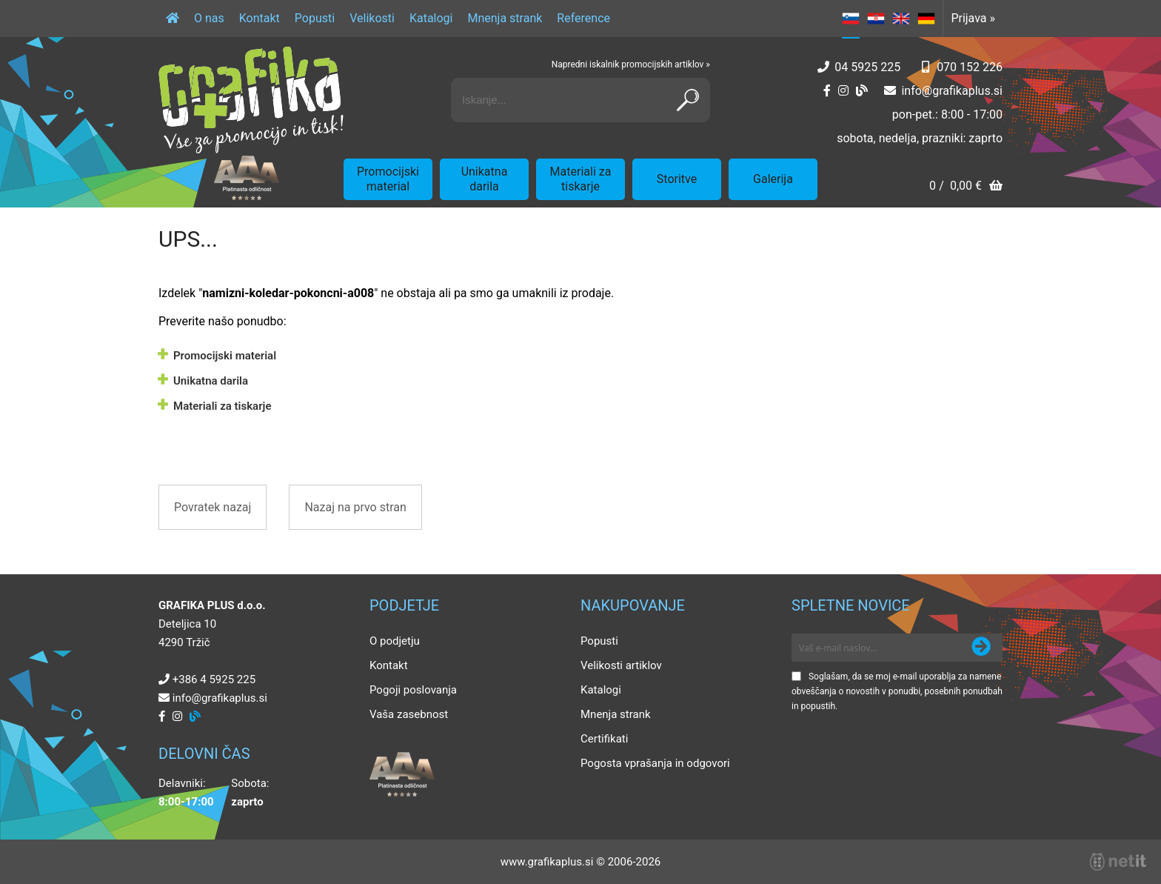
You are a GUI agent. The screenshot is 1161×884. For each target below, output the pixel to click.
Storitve (677, 179)
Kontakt (259, 18)
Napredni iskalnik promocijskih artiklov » (631, 64)
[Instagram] (843, 91)
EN (901, 18)
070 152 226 (970, 67)
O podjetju (394, 641)
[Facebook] (827, 91)
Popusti (315, 18)
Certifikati (604, 738)
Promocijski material (388, 178)
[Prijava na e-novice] (981, 648)
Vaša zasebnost (408, 714)
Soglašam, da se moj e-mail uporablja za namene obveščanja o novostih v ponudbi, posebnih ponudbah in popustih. (897, 691)
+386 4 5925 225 (214, 679)
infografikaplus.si (952, 91)
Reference (583, 18)
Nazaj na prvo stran (355, 507)
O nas (209, 18)
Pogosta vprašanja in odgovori (655, 763)
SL (851, 18)
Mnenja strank (504, 18)
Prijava (973, 18)
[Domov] (172, 18)
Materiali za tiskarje (581, 178)
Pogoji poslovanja (413, 690)
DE (926, 18)
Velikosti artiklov (621, 665)
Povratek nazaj (212, 507)
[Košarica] (966, 187)
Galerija (773, 179)
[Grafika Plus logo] (251, 100)
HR (876, 18)
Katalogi (431, 18)
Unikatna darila (484, 178)
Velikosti (372, 18)
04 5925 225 (867, 67)
